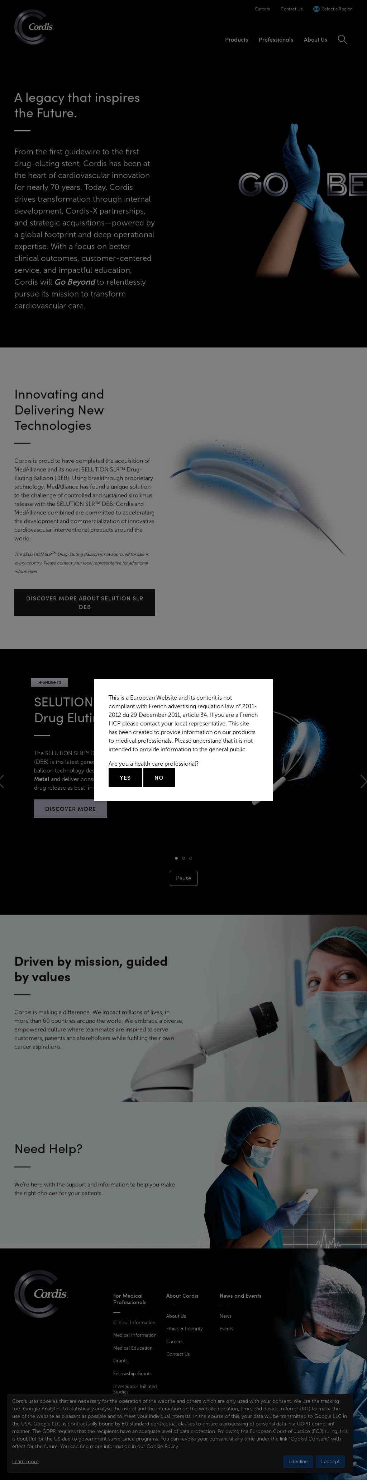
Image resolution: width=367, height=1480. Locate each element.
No (159, 777)
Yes (125, 777)
